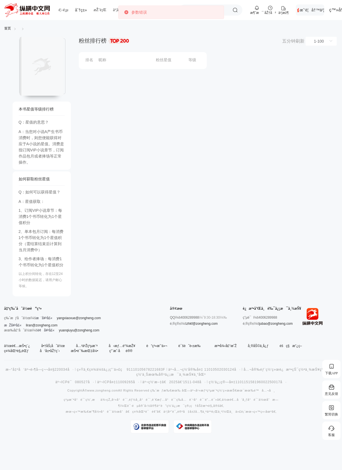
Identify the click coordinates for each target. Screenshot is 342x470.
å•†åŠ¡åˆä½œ (53, 346)
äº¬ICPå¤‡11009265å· (118, 382)
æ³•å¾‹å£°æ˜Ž (226, 346)
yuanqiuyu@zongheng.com (79, 330)
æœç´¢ (235, 10)
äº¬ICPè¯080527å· (74, 382)
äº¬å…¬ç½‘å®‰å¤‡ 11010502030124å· (204, 369)
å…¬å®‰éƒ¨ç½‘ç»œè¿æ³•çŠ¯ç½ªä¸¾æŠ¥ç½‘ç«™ (288, 369)
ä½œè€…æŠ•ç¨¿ (17, 346)
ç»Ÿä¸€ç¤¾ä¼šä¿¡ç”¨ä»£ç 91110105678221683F (121, 369)
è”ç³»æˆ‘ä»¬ (156, 346)
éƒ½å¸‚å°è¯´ (140, 400)
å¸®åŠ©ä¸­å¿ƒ (258, 346)
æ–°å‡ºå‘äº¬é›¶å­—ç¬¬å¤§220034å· (40, 369)
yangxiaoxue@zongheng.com (79, 318)
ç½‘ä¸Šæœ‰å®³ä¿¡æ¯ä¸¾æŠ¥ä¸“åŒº (171, 375)
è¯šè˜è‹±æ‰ (190, 346)
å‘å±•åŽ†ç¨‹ (50, 351)
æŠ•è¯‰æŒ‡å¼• (84, 351)
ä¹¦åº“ (117, 10)
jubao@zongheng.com (275, 324)
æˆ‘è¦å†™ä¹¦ (312, 10)
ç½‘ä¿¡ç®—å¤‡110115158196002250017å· (248, 382)
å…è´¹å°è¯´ (193, 400)
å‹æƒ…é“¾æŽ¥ (122, 346)
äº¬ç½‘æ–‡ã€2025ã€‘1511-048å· (174, 382)
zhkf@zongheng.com (202, 324)
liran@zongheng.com (42, 325)
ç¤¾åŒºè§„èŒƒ (16, 351)
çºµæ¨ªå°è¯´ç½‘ (77, 400)
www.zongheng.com (102, 390)
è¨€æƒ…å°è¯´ (164, 400)
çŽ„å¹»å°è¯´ (117, 400)
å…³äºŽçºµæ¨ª (86, 346)
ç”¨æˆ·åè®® (120, 351)
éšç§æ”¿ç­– (291, 346)
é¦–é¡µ (63, 10)
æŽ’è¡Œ (100, 10)
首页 (7, 28)
